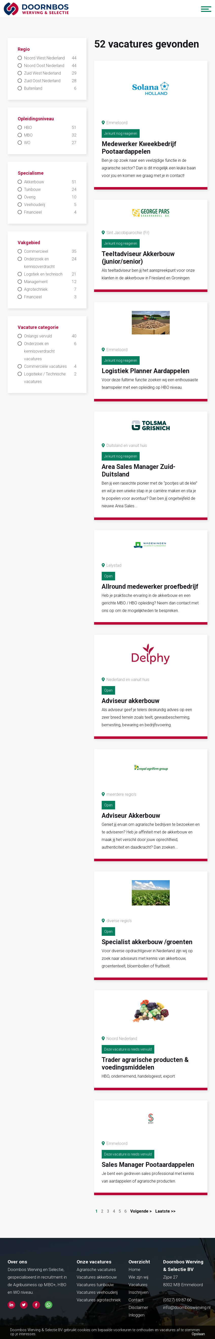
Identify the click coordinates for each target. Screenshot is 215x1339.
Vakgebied (29, 242)
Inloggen (136, 1315)
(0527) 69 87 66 (177, 1299)
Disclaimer (138, 1307)
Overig (50, 197)
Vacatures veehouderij (97, 1292)
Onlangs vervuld (50, 336)
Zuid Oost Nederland (50, 81)
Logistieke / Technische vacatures (50, 377)
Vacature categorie (38, 327)
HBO (50, 127)
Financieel (50, 212)
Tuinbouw (50, 189)
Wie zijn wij (138, 1277)
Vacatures (137, 1284)
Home (134, 1269)
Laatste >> (165, 1211)
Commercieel (50, 251)
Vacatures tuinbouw (95, 1284)
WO (50, 143)
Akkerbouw (50, 182)
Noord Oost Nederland (50, 66)
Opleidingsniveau (36, 118)
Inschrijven (138, 1292)
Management (50, 282)
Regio (24, 49)
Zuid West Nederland (50, 73)
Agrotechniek (50, 289)
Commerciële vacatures (50, 366)
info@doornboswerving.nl (186, 1307)
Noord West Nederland (50, 58)
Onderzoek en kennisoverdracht (50, 262)
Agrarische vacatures (96, 1269)
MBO (50, 135)
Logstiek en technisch (50, 274)
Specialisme (31, 173)
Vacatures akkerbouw (97, 1277)
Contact (136, 1299)
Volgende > (141, 1211)
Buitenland (50, 88)
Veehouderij (50, 205)
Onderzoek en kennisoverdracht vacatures (50, 350)
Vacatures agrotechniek (99, 1299)
